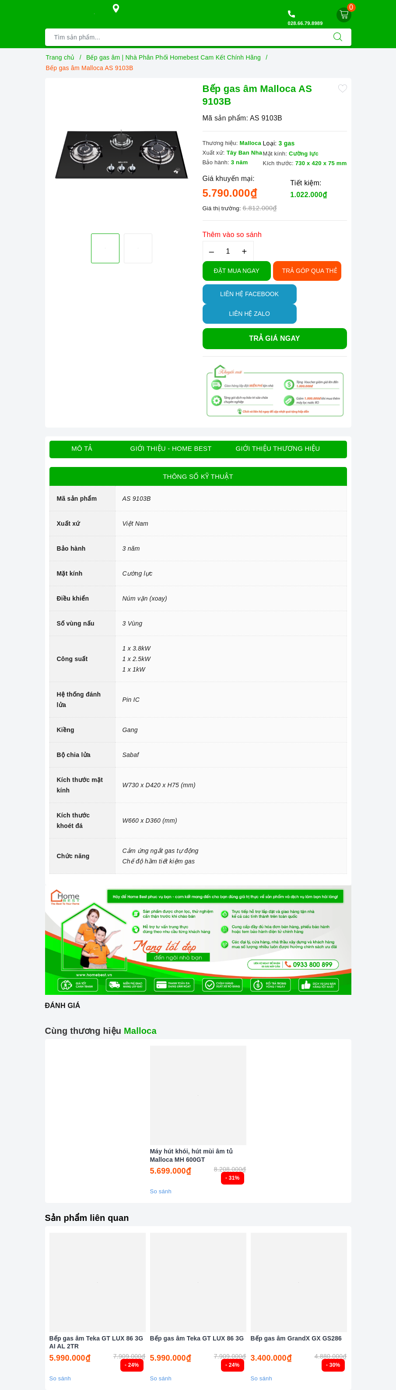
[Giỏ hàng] (343, 14)
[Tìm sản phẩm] (185, 37)
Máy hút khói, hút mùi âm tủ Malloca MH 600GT (191, 1155)
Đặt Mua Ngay (236, 270)
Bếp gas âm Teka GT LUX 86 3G (197, 1338)
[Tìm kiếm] (337, 37)
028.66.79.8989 (305, 23)
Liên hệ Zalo (249, 313)
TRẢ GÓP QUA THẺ (309, 270)
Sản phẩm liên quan (87, 1218)
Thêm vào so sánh (232, 234)
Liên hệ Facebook (249, 293)
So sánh (161, 1191)
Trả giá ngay (274, 338)
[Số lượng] (228, 251)
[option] (121, 154)
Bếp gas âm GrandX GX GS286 (296, 1338)
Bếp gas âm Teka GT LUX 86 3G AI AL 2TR (96, 1342)
